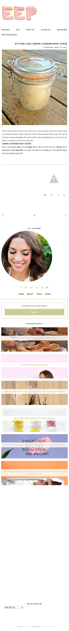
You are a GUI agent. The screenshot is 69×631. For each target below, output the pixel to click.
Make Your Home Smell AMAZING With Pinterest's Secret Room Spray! (34, 445)
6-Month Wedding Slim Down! (34, 365)
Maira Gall (46, 626)
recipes (6, 30)
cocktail (46, 30)
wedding (62, 30)
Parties (30, 30)
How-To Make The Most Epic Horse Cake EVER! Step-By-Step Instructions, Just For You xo (34, 473)
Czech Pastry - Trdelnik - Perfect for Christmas (34, 338)
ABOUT (30, 294)
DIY (18, 30)
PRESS (39, 294)
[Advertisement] (20, 506)
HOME (21, 294)
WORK (48, 294)
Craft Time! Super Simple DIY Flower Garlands (34, 418)
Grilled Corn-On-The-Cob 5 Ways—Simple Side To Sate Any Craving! (34, 391)
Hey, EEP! (27, 626)
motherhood (9, 35)
